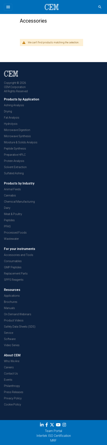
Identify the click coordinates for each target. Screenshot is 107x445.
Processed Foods (15, 232)
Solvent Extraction (15, 167)
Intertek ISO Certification (53, 436)
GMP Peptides (12, 267)
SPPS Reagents (13, 279)
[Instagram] (64, 425)
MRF (53, 440)
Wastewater (11, 238)
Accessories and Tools (18, 255)
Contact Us (11, 373)
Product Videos (13, 320)
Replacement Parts (16, 273)
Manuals (9, 308)
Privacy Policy (13, 398)
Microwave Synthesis (17, 136)
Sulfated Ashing (14, 173)
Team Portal (53, 431)
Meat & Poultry (13, 214)
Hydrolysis (11, 123)
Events (8, 379)
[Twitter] (52, 425)
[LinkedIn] (42, 425)
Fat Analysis (11, 117)
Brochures (10, 301)
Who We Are (11, 361)
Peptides (9, 220)
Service (8, 332)
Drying (8, 111)
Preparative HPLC (15, 154)
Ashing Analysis (14, 105)
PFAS (7, 226)
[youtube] (59, 425)
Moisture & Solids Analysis (20, 142)
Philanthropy (12, 386)
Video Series (11, 345)
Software (10, 339)
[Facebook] (47, 425)
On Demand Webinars (17, 314)
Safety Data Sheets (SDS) (19, 326)
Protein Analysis (14, 161)
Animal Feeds (12, 189)
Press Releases (13, 392)
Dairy (7, 207)
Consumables (13, 261)
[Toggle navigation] (8, 7)
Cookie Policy (12, 404)
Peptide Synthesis (15, 148)
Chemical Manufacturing (19, 201)
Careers (9, 367)
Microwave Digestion (17, 130)
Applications (12, 295)
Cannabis (10, 195)
